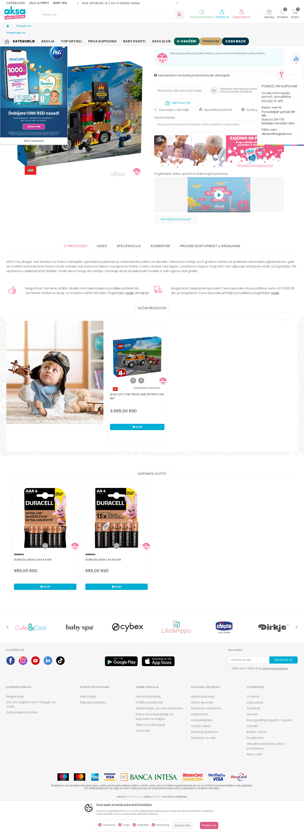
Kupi (137, 460)
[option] (127, 3)
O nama (253, 729)
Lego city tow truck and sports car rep (137, 429)
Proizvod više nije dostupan (179, 123)
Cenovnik (143, 763)
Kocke (104, 40)
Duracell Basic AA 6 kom (103, 592)
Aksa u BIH (254, 787)
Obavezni (108, 825)
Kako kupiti (88, 729)
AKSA (9, 40)
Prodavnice (255, 770)
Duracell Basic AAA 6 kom (32, 592)
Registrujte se (241, 17)
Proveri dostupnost (176, 252)
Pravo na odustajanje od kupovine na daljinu (154, 749)
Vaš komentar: (164, 150)
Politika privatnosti (149, 735)
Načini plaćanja (202, 729)
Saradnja (253, 741)
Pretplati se (177, 135)
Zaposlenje (255, 735)
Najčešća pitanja (93, 735)
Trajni (126, 825)
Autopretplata (201, 753)
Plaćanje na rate (203, 770)
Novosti (252, 747)
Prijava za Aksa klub (150, 757)
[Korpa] (295, 14)
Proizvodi (22, 40)
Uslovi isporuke (202, 735)
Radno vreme (257, 765)
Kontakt (252, 759)
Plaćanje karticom (204, 765)
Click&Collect (201, 759)
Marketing (162, 825)
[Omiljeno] (282, 12)
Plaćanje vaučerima (206, 741)
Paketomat (199, 747)
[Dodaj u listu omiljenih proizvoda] (45, 578)
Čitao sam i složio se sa (260, 701)
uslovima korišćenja (275, 701)
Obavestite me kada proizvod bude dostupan (192, 108)
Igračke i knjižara (41, 40)
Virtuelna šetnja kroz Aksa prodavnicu (266, 778)
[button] (112, 14)
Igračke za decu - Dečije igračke (76, 40)
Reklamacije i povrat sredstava (159, 741)
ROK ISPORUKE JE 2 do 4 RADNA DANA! (127, 3)
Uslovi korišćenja (148, 729)
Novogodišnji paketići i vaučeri (269, 753)
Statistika (143, 825)
